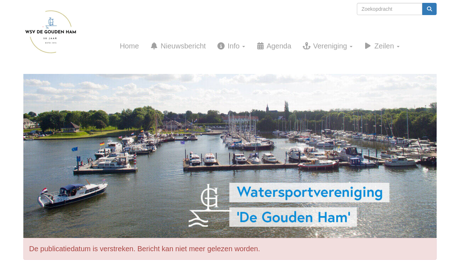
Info (231, 46)
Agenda (273, 46)
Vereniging (327, 46)
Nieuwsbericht (178, 46)
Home (129, 46)
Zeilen (381, 46)
